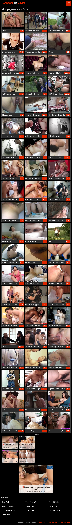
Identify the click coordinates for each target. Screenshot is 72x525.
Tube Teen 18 (30, 502)
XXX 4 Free (29, 506)
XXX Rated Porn (8, 510)
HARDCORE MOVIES (13, 3)
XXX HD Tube (54, 502)
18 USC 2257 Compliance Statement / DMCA (57, 522)
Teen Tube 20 (7, 515)
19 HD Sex (53, 506)
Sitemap (40, 522)
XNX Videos (30, 510)
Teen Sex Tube (54, 510)
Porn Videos (6, 502)
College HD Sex (8, 506)
